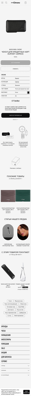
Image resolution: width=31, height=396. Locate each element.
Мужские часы (19, 301)
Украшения (5, 335)
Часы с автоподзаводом (11, 304)
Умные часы (23, 304)
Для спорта (11, 309)
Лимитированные (18, 315)
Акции (4, 352)
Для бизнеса (6, 357)
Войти (15, 119)
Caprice (17, 81)
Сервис (4, 361)
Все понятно (26, 391)
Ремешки (5, 344)
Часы (3, 330)
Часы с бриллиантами (10, 312)
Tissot (10, 301)
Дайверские (22, 312)
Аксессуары (6, 339)
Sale (3, 348)
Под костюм (20, 309)
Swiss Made (21, 307)
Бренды (4, 326)
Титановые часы (11, 307)
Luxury (9, 315)
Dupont (17, 78)
